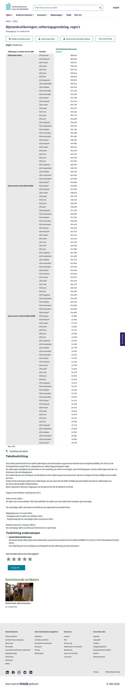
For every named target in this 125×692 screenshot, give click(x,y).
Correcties (68, 657)
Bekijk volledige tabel (19, 39)
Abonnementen (99, 657)
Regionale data (11, 653)
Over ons (78, 15)
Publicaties (9, 657)
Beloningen (39, 653)
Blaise (7, 664)
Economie (41, 15)
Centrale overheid (41, 640)
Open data (9, 643)
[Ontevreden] (14, 558)
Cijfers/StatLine (11, 636)
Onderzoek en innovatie (73, 647)
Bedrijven (38, 636)
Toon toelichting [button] (105, 39)
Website (96, 636)
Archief (96, 653)
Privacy (37, 650)
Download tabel (46, 39)
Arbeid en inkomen (24, 15)
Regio (68, 15)
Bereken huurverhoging (14, 640)
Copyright (97, 640)
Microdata (9, 647)
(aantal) (66, 50)
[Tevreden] (24, 558)
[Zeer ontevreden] (8, 558)
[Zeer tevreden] (30, 558)
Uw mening (123, 339)
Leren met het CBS (71, 653)
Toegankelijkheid (99, 647)
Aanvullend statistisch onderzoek (17, 650)
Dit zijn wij (68, 643)
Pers (65, 640)
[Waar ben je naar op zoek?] (68, 8)
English (116, 8)
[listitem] (7, 672)
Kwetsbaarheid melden (102, 650)
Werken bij (68, 650)
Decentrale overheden (43, 643)
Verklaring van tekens (19, 451)
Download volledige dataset (76, 39)
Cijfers (8, 15)
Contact (67, 636)
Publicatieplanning (112, 672)
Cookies (96, 643)
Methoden (9, 660)
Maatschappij (56, 15)
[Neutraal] (19, 558)
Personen (38, 647)
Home (8, 21)
